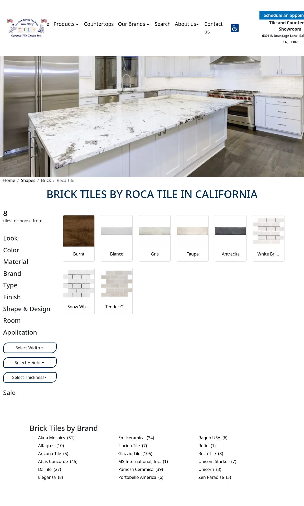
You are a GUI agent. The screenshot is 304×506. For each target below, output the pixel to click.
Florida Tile (132, 446)
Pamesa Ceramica (140, 469)
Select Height (28, 362)
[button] (235, 28)
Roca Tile (211, 453)
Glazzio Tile (135, 453)
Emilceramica (136, 438)
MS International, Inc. (143, 461)
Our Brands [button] (132, 23)
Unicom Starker (217, 461)
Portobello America (140, 477)
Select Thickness (28, 377)
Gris (155, 254)
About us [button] (185, 23)
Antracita (231, 254)
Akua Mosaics (56, 438)
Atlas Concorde (58, 461)
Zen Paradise (215, 477)
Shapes (28, 180)
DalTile (49, 469)
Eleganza (50, 477)
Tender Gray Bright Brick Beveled (116, 307)
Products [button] (65, 23)
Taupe (193, 254)
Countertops (99, 23)
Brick (46, 180)
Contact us (213, 27)
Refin (207, 446)
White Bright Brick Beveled (268, 254)
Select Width (28, 348)
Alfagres (51, 446)
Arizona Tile (53, 453)
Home (9, 180)
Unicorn (210, 469)
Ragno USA (213, 438)
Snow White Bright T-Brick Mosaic (78, 307)
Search (163, 23)
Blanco (117, 254)
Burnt (79, 254)
